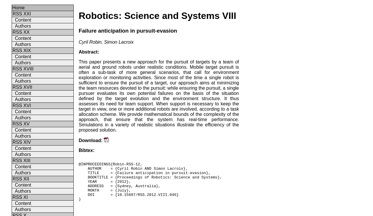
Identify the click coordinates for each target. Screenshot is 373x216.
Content (23, 19)
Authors (23, 26)
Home (18, 7)
